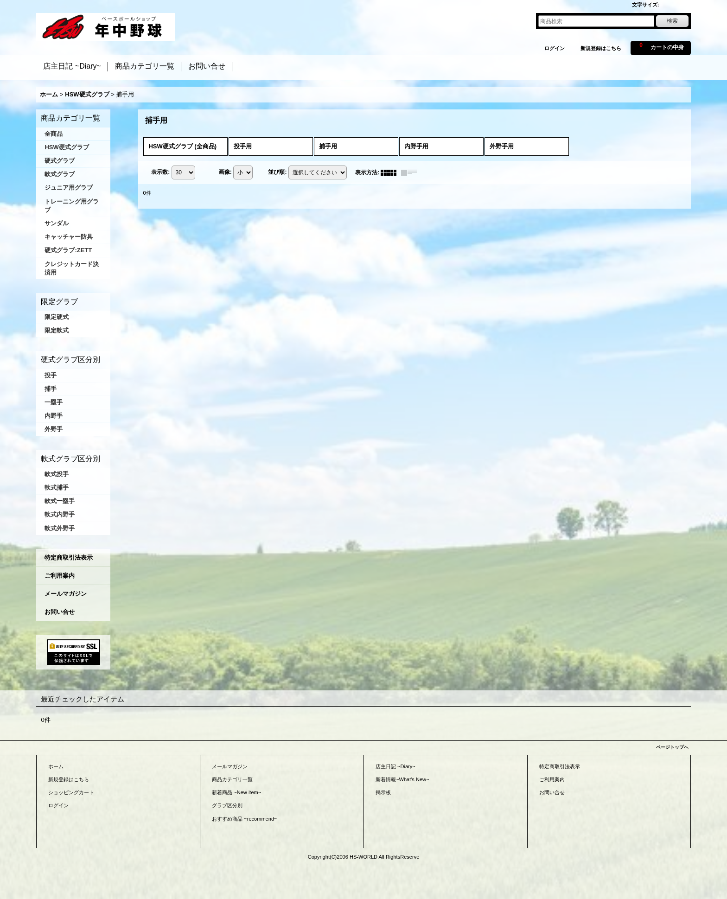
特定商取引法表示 (69, 557)
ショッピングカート (71, 792)
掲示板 (383, 792)
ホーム (56, 766)
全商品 (54, 133)
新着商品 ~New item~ (236, 792)
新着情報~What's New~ (402, 779)
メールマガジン (66, 593)
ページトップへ (672, 747)
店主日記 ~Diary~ (395, 766)
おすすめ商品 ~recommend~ (244, 819)
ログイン (554, 48)
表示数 (160, 172)
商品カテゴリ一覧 (232, 779)
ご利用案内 (60, 575)
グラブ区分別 (227, 805)
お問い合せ (60, 611)
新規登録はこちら (600, 48)
